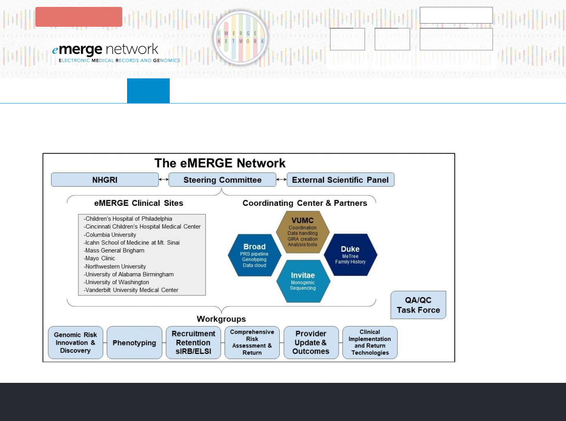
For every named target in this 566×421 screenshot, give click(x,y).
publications (385, 90)
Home (116, 90)
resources (323, 90)
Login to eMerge (78, 16)
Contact (443, 90)
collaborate (211, 90)
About (157, 90)
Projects (269, 90)
